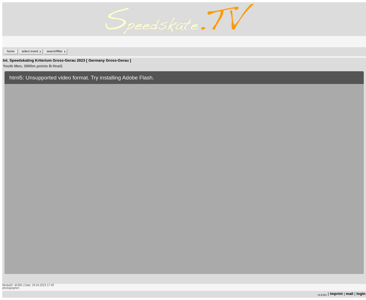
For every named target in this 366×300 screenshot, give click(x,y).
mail (349, 294)
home (11, 51)
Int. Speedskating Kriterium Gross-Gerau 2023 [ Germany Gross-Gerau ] (67, 60)
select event (30, 51)
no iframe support (184, 176)
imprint (336, 294)
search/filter (55, 51)
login (360, 294)
